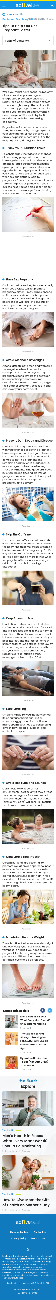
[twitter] (50, 1011)
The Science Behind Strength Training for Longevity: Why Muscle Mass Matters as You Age (34, 1041)
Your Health (16, 14)
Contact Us (40, 1232)
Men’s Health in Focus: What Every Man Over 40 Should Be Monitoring (35, 1020)
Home (3, 14)
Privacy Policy (18, 1238)
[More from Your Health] (28, 1129)
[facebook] (42, 1011)
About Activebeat (20, 1232)
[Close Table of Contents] (50, 40)
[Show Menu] (4, 5)
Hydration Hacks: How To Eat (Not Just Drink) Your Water (34, 1061)
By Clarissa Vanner (9, 1151)
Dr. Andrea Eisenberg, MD (17, 19)
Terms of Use (38, 1238)
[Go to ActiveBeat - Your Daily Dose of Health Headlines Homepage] (28, 5)
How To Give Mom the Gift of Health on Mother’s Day (26, 1202)
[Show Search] (52, 5)
